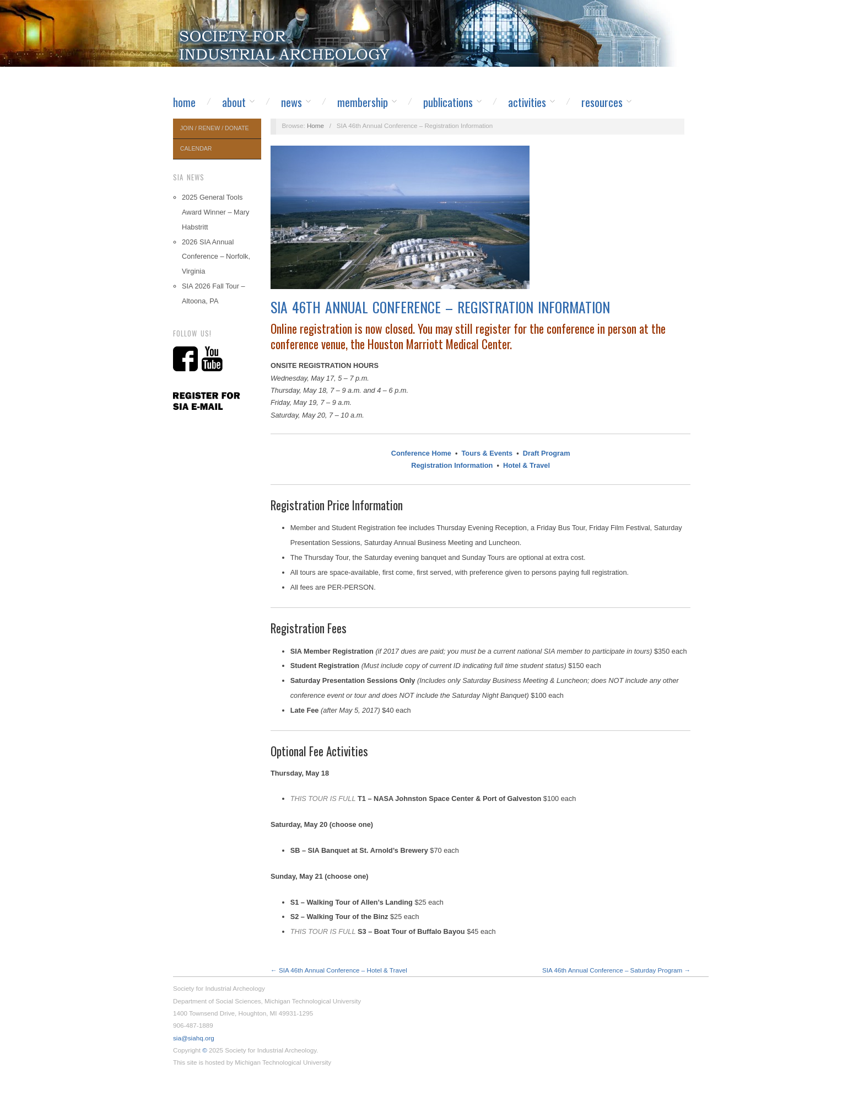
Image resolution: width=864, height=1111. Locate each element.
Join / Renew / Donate (214, 128)
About (234, 102)
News (291, 102)
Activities (527, 102)
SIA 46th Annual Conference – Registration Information (440, 307)
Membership (362, 102)
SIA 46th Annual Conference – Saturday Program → (616, 970)
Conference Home (421, 453)
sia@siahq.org (193, 1037)
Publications (448, 102)
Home (184, 102)
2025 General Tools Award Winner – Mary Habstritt (215, 212)
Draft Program (546, 453)
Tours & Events (487, 453)
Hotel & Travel (526, 465)
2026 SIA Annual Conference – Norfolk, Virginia (216, 257)
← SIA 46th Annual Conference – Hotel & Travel (339, 970)
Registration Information (452, 465)
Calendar (196, 148)
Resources (602, 102)
